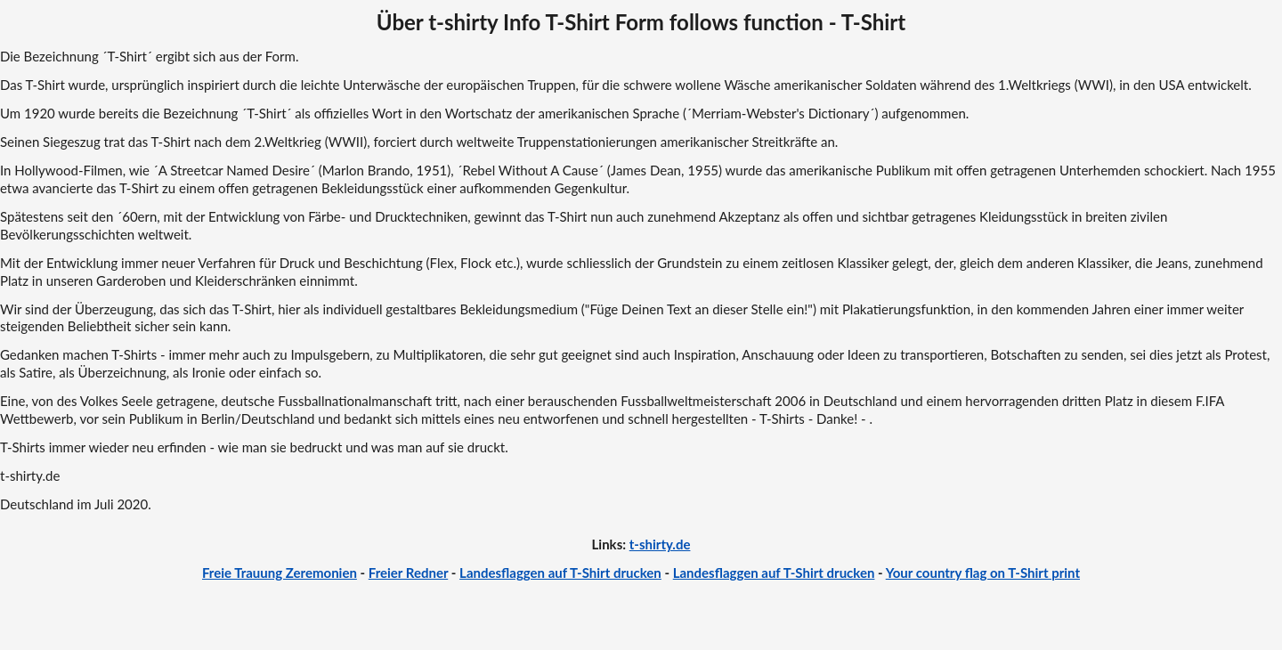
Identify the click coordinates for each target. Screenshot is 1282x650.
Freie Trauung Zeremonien (279, 573)
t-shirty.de (660, 544)
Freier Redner (408, 573)
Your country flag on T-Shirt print (983, 573)
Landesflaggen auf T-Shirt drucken (560, 573)
